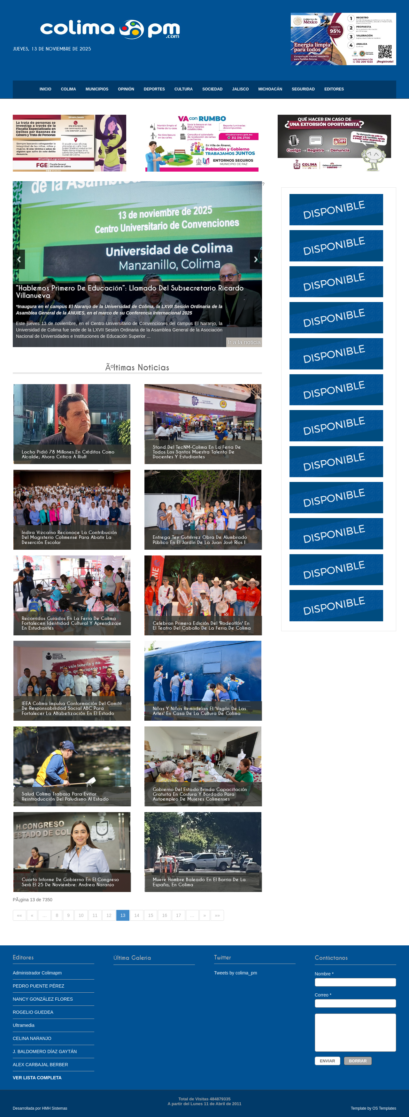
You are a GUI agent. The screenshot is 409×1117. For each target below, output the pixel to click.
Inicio (45, 89)
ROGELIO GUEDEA (33, 1012)
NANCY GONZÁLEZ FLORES (43, 999)
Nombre (355, 979)
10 (81, 915)
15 (150, 915)
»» (217, 915)
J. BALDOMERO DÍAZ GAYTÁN (45, 1051)
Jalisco (240, 89)
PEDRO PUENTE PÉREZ (38, 986)
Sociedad (212, 89)
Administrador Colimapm (37, 972)
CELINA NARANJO (32, 1038)
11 (95, 915)
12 (109, 915)
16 (164, 915)
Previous (19, 259)
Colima (68, 89)
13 (123, 915)
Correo (355, 1000)
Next (256, 259)
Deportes (154, 89)
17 (178, 915)
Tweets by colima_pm (235, 972)
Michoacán (270, 89)
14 (136, 915)
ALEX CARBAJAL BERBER (40, 1064)
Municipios (97, 89)
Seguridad (303, 89)
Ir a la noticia (244, 342)
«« (19, 915)
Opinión (126, 89)
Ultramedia (24, 1025)
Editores (334, 89)
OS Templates (384, 1108)
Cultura (183, 89)
